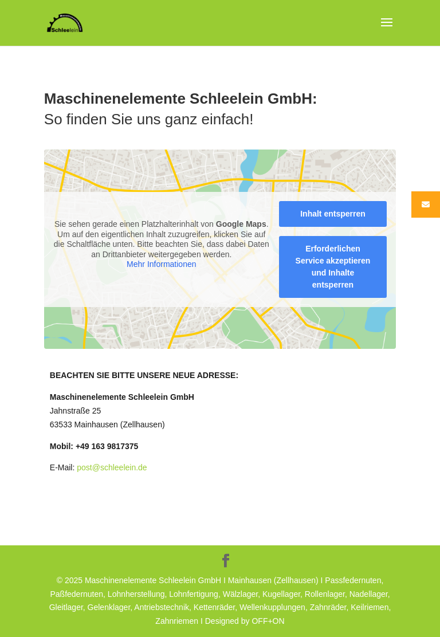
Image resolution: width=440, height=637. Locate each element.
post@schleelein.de (112, 467)
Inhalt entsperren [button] (333, 213)
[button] (25, 612)
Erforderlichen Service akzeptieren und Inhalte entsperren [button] (332, 266)
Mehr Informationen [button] (161, 264)
